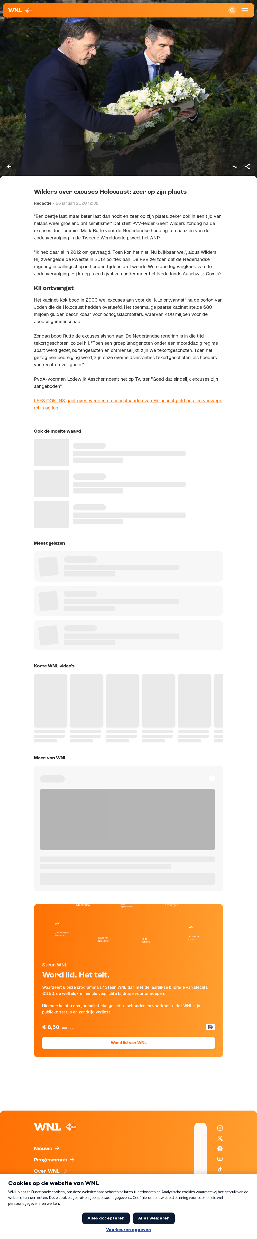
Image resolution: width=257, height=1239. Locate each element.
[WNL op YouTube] (220, 1159)
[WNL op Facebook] (220, 1148)
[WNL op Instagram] (220, 1128)
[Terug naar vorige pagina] (9, 166)
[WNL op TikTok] (220, 1169)
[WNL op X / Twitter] (220, 1138)
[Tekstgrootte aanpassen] (235, 166)
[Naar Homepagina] (20, 10)
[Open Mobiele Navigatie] (245, 10)
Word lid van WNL (128, 1043)
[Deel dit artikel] (248, 166)
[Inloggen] (232, 10)
